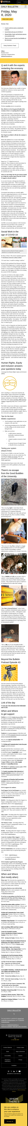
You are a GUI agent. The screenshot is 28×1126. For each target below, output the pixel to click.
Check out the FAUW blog (12, 774)
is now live (7, 685)
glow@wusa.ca (8, 819)
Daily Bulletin (14, 1010)
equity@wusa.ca (13, 855)
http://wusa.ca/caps (12, 845)
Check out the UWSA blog (12, 782)
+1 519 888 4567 (15, 1039)
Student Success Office (17, 717)
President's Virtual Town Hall (8, 990)
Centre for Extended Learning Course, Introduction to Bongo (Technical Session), (11, 933)
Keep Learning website (18, 727)
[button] (20, 2)
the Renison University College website (12, 257)
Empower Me (4, 806)
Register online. (20, 944)
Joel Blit (8, 106)
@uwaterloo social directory (14, 1073)
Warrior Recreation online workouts (10, 904)
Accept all (10, 1121)
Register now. (23, 987)
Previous (3, 23)
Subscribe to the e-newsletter (20, 1026)
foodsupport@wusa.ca (8, 797)
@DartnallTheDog (12, 608)
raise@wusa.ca (11, 834)
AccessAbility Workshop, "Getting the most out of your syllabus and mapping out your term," (14, 971)
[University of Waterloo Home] (5, 2)
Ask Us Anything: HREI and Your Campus (12, 927)
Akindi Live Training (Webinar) (9, 999)
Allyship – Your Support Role (13, 949)
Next (7, 23)
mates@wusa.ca (18, 803)
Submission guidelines (6, 1026)
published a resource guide (16, 766)
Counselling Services (12, 763)
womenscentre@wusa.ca (11, 827)
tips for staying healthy (14, 739)
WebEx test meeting (12, 456)
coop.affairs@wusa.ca (10, 859)
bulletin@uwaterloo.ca (6, 56)
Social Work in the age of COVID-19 (14, 32)
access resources (13, 733)
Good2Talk (15, 752)
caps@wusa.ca (15, 844)
